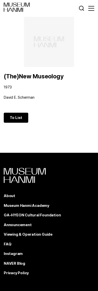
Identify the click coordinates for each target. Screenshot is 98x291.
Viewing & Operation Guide (28, 234)
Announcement (18, 225)
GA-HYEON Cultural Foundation (32, 215)
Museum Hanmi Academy (26, 205)
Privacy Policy (16, 273)
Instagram (13, 253)
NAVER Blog (14, 263)
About (9, 196)
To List (16, 117)
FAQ (7, 244)
